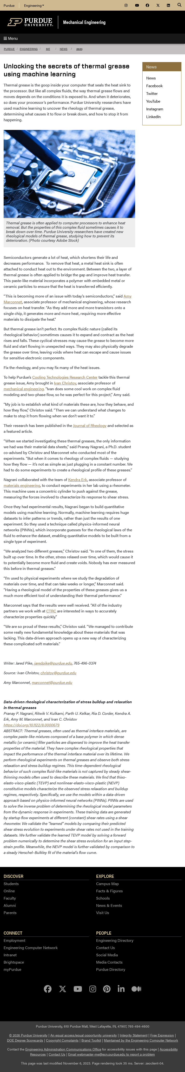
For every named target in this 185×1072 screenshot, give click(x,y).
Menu (11, 38)
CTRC (51, 611)
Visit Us (102, 912)
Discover (13, 876)
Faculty (10, 898)
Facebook (154, 85)
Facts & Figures (109, 891)
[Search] (179, 5)
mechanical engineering (24, 388)
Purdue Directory (110, 969)
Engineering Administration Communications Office (63, 1049)
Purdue (9, 5)
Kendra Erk (77, 479)
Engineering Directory (114, 940)
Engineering (34, 5)
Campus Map (107, 883)
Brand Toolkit (91, 1040)
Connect (13, 933)
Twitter (152, 93)
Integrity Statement (133, 1035)
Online (9, 891)
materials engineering (22, 485)
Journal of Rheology (89, 425)
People (103, 933)
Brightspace (14, 962)
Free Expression (162, 1035)
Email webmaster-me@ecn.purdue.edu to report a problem (111, 1054)
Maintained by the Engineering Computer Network (141, 1040)
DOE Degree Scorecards (25, 1040)
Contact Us (105, 947)
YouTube (153, 101)
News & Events (109, 905)
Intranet (10, 955)
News (63, 49)
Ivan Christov (65, 383)
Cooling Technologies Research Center (65, 377)
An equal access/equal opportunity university (83, 1035)
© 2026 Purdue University (28, 1035)
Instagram (154, 109)
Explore (105, 876)
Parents (10, 912)
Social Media (107, 955)
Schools (103, 898)
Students (11, 883)
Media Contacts (109, 962)
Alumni (10, 905)
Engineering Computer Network (31, 947)
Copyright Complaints (62, 1040)
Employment (14, 940)
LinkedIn (153, 116)
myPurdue (12, 969)
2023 (79, 49)
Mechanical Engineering (84, 21)
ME (48, 49)
